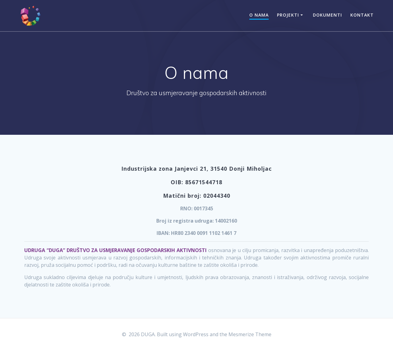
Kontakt (362, 15)
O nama (259, 15)
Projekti (288, 15)
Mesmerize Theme (249, 334)
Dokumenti (327, 15)
